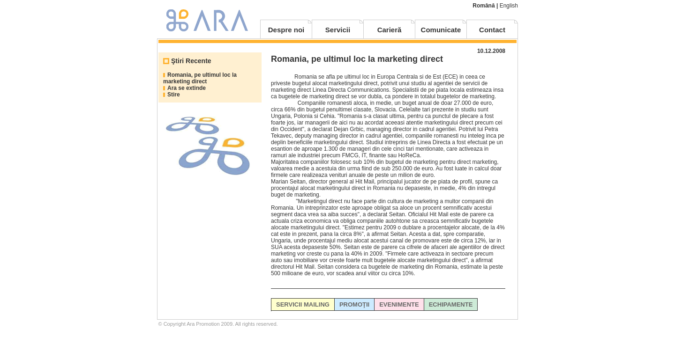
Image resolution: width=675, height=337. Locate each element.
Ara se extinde (186, 88)
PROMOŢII (354, 304)
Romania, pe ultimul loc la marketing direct (200, 78)
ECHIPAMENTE (451, 304)
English (509, 5)
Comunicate (441, 30)
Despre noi (286, 30)
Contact (492, 30)
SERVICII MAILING (303, 304)
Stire (173, 94)
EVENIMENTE (399, 304)
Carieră (389, 30)
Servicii (337, 30)
